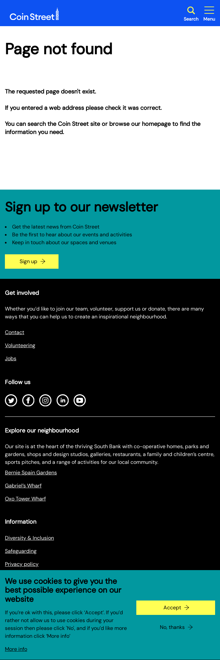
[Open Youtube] (80, 400)
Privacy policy (22, 564)
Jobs (10, 358)
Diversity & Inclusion (29, 537)
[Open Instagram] (45, 400)
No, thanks (172, 635)
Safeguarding (21, 551)
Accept (172, 616)
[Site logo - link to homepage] (34, 14)
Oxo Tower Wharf (25, 498)
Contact (14, 332)
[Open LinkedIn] (63, 400)
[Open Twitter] (11, 400)
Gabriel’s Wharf (23, 485)
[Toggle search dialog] (191, 14)
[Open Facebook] (28, 400)
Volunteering (20, 345)
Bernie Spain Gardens (31, 472)
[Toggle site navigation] (209, 14)
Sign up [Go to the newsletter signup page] (28, 261)
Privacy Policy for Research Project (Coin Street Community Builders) (87, 577)
